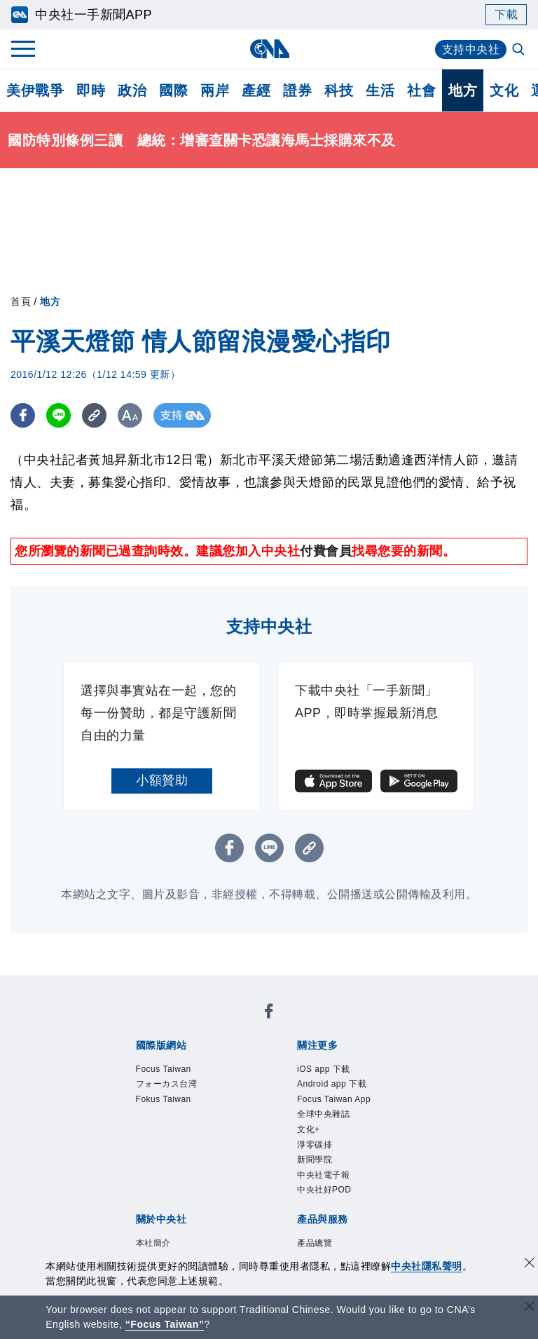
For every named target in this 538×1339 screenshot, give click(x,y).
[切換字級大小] (130, 415)
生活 (380, 90)
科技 (338, 90)
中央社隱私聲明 (426, 1266)
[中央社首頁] (269, 48)
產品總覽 (314, 1243)
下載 (506, 14)
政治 (132, 90)
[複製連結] (94, 415)
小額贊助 (162, 780)
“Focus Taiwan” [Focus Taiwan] (165, 1324)
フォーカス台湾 (167, 1084)
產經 (256, 90)
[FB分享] (23, 415)
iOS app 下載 (323, 1069)
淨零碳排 (314, 1145)
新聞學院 (314, 1159)
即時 (90, 90)
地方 (462, 90)
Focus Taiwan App (334, 1099)
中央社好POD (324, 1190)
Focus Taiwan (163, 1069)
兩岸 (214, 90)
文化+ (308, 1129)
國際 (173, 90)
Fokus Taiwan (163, 1099)
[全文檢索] (519, 50)
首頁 (21, 301)
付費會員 (326, 551)
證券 (297, 90)
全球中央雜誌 (323, 1114)
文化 (504, 90)
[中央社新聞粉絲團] (269, 1013)
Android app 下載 (331, 1084)
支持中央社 (471, 49)
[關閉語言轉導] (529, 1307)
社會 (421, 90)
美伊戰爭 (35, 90)
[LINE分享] (58, 415)
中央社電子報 (323, 1175)
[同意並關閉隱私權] (529, 1264)
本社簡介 (153, 1243)
